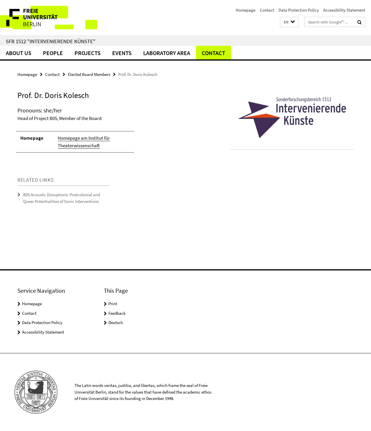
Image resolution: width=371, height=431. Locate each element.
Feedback (117, 313)
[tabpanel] (113, 132)
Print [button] (112, 303)
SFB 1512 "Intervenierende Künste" (50, 41)
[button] (289, 22)
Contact (267, 10)
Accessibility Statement (344, 10)
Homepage (245, 10)
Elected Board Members (89, 74)
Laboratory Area (166, 53)
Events (122, 53)
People (53, 53)
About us (18, 53)
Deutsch (115, 322)
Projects (87, 53)
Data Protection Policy (299, 10)
